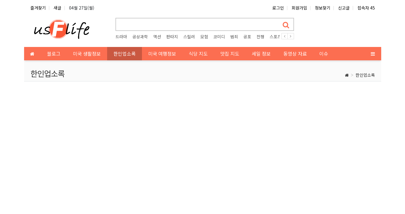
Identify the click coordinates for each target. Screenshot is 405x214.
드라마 (121, 37)
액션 (157, 37)
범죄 (234, 37)
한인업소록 (365, 75)
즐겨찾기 (38, 8)
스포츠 (275, 37)
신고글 (344, 8)
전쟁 (260, 37)
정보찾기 (322, 8)
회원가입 (299, 8)
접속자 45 (366, 8)
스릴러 (189, 37)
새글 (57, 8)
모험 (204, 37)
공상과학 (140, 37)
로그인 (278, 8)
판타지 (172, 37)
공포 (247, 37)
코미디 (219, 37)
